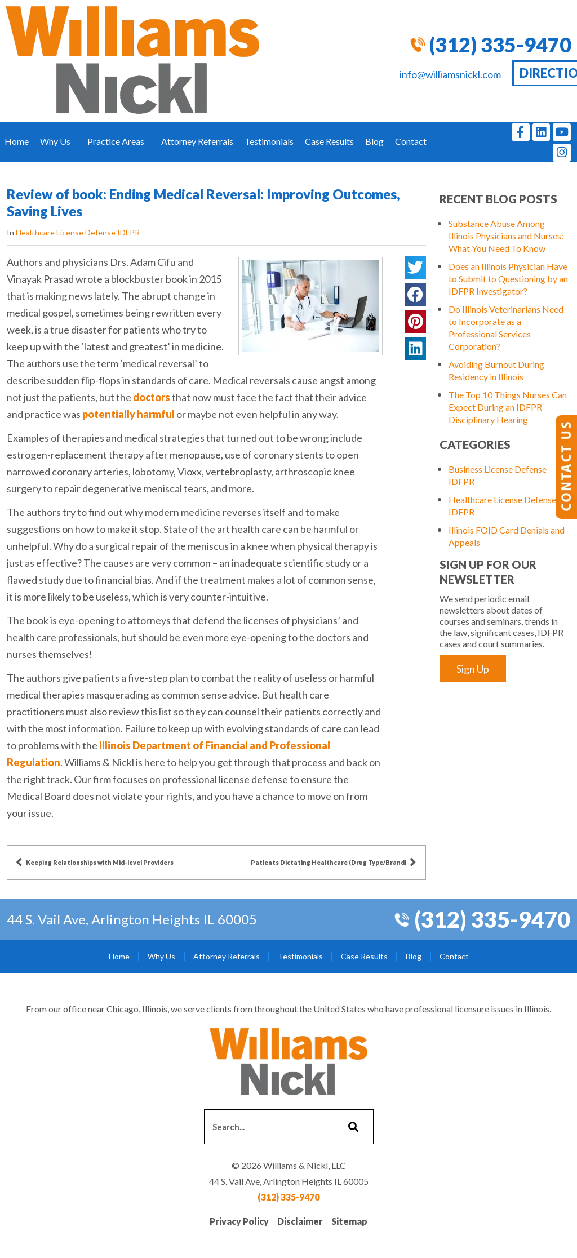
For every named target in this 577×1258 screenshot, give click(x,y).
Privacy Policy (239, 1221)
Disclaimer (300, 1221)
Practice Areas (118, 141)
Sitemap (349, 1221)
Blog (374, 141)
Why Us (58, 141)
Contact (413, 141)
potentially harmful (128, 414)
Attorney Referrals (197, 141)
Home (17, 141)
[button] (415, 267)
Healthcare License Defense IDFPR (78, 232)
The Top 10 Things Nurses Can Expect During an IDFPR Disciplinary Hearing (508, 407)
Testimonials (269, 141)
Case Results (329, 141)
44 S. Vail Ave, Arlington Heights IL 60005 (132, 919)
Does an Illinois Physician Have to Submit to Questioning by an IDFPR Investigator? (508, 278)
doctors (151, 397)
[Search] (351, 1127)
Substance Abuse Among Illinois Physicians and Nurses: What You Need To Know (506, 236)
